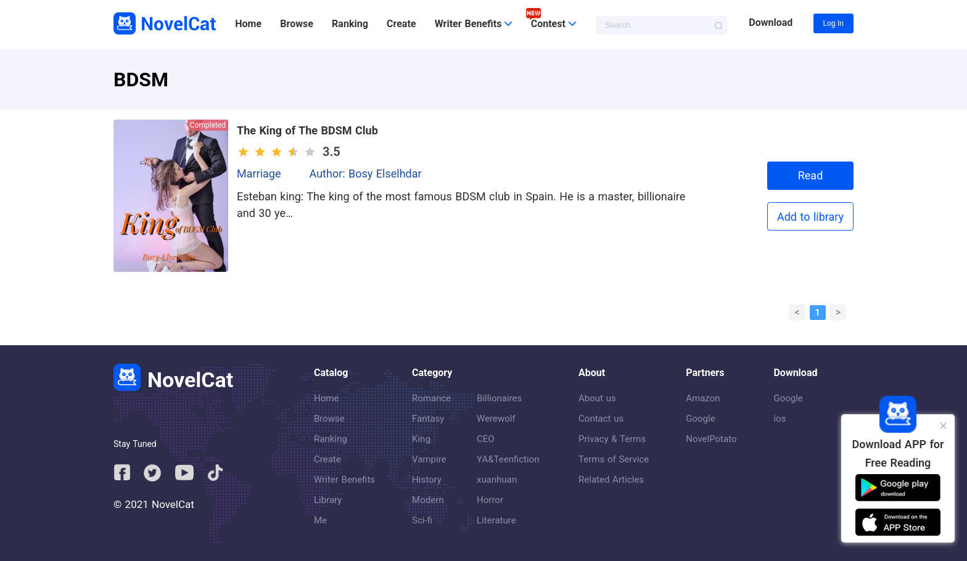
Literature (496, 520)
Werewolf (496, 418)
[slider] (278, 151)
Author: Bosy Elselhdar (366, 173)
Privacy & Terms (612, 438)
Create (401, 24)
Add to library (810, 216)
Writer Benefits (344, 479)
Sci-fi (422, 520)
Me (320, 520)
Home (248, 24)
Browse (296, 24)
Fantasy (428, 418)
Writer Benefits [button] (473, 24)
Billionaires (499, 398)
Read (810, 175)
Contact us (600, 418)
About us (597, 398)
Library (328, 500)
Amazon (703, 398)
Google (700, 418)
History (427, 479)
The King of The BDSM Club (307, 130)
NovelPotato (711, 438)
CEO (486, 438)
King (421, 438)
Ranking (350, 24)
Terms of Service (613, 459)
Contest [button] (553, 24)
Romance (431, 398)
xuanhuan (497, 479)
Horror (490, 500)
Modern (427, 500)
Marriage (259, 173)
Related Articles (611, 479)
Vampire (429, 459)
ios (779, 418)
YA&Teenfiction (508, 459)
